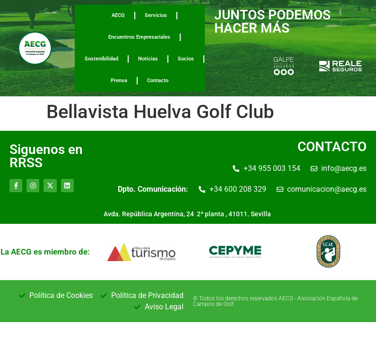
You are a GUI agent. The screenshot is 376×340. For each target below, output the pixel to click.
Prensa (119, 80)
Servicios (156, 15)
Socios (186, 59)
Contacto (157, 80)
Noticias (148, 59)
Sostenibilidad (101, 59)
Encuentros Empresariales (139, 37)
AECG (118, 15)
